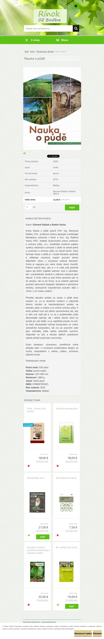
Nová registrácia (38, 4)
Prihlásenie (27, 4)
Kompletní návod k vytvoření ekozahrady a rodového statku (38, 550)
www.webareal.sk (48, 621)
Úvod (27, 51)
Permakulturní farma (66, 478)
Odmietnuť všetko (83, 633)
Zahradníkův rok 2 (36, 478)
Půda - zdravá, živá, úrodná (36, 410)
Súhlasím (97, 633)
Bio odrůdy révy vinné (66, 547)
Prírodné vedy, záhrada (45, 51)
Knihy (32, 51)
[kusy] (28, 207)
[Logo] (50, 16)
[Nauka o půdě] (52, 68)
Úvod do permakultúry (67, 408)
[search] (76, 28)
